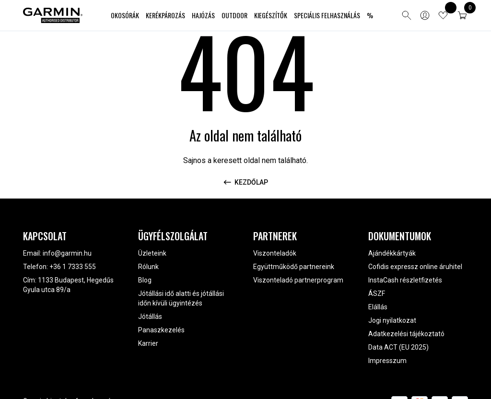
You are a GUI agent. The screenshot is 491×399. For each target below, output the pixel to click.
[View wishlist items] (443, 15)
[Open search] (406, 15)
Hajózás (203, 15)
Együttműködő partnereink (293, 266)
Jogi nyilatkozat (392, 320)
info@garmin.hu (67, 253)
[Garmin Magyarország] (52, 15)
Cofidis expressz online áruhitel (415, 266)
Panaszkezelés (161, 330)
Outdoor (234, 15)
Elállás (377, 307)
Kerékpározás (165, 15)
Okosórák (125, 15)
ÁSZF (376, 293)
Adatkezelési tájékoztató (406, 334)
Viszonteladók (274, 253)
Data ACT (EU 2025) (398, 347)
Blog (145, 280)
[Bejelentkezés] (425, 15)
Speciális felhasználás (327, 15)
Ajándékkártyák (392, 253)
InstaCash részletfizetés (405, 280)
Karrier (148, 343)
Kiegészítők (270, 15)
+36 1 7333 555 (72, 266)
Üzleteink (152, 253)
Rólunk (148, 266)
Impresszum (387, 360)
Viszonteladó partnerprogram (298, 280)
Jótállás (150, 316)
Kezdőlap (245, 182)
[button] (462, 15)
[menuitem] (125, 16)
